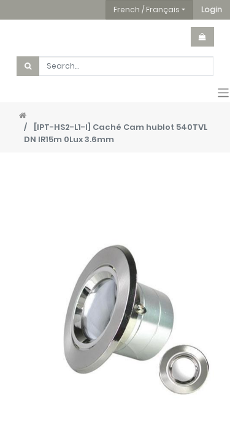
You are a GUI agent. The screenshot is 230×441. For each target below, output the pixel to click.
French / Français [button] (146, 9)
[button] (211, 10)
